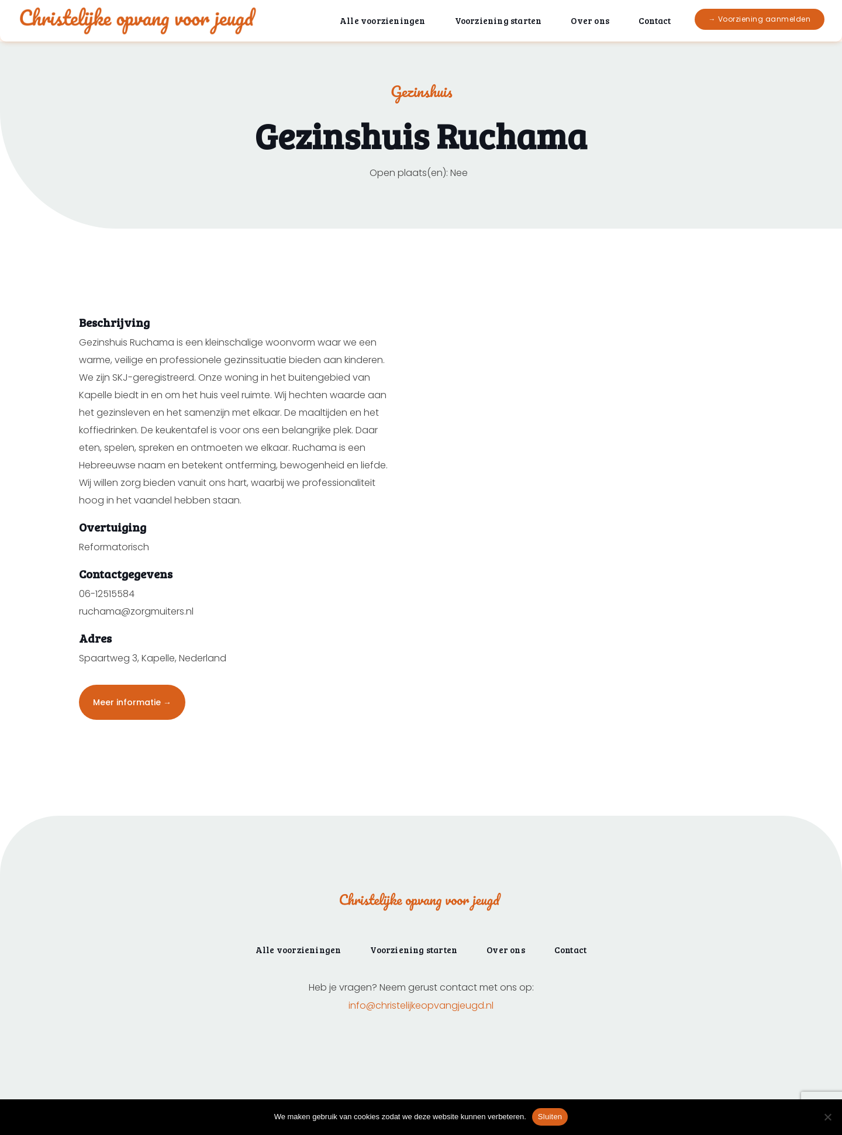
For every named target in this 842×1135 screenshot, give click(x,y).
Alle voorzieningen (383, 20)
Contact (655, 20)
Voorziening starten (498, 20)
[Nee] (827, 1117)
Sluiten (550, 1116)
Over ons (590, 20)
